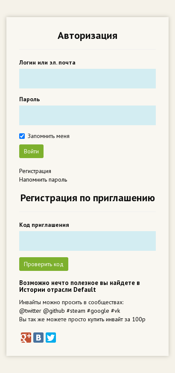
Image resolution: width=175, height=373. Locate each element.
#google (98, 310)
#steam (76, 310)
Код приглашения (44, 225)
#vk (115, 310)
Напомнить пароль (43, 179)
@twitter (30, 310)
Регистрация (35, 171)
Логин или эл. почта (47, 62)
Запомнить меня (49, 136)
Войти (31, 151)
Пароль (29, 99)
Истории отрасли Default (57, 289)
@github (54, 310)
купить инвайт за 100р (117, 319)
